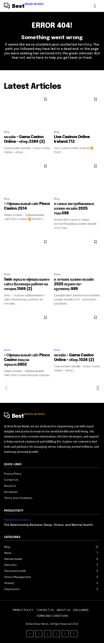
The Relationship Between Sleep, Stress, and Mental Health (48, 525)
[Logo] (24, 6)
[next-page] (97, 388)
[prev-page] (6, 388)
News (7, 274)
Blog (6, 132)
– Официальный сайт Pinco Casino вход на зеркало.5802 (27, 360)
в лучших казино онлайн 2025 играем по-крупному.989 (74, 284)
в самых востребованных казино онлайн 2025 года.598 (74, 208)
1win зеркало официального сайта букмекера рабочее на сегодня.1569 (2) (26, 284)
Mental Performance (17, 520)
